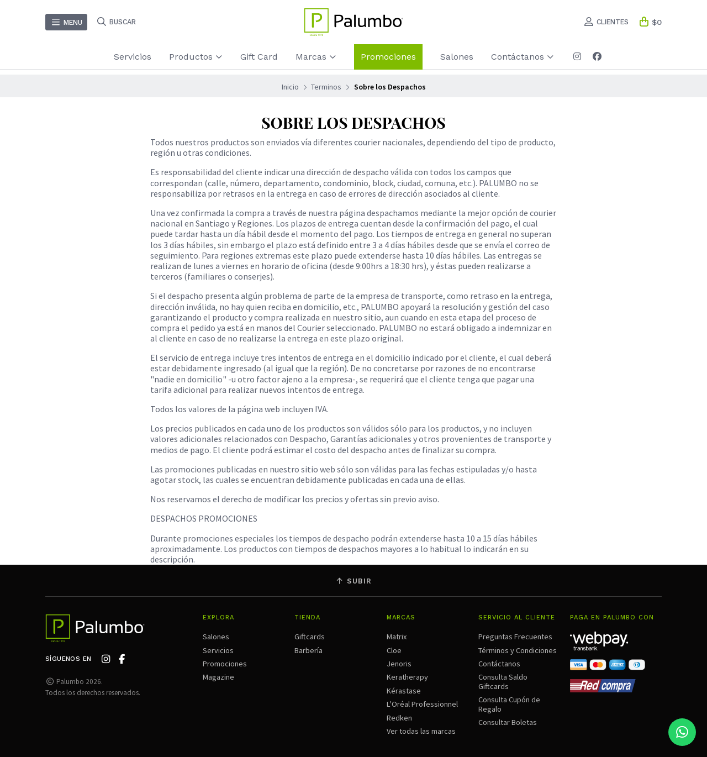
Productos (196, 56)
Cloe (394, 650)
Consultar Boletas (507, 722)
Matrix (397, 637)
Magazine (218, 677)
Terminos (326, 87)
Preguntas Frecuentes (515, 637)
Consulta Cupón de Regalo (509, 704)
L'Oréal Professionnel (422, 704)
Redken (399, 718)
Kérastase (404, 691)
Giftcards (309, 637)
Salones (456, 56)
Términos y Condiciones (517, 650)
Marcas (316, 56)
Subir (353, 581)
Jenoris (399, 664)
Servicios (132, 56)
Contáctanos (522, 56)
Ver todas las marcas (421, 731)
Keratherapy (407, 677)
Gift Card (259, 56)
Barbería (308, 650)
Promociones (388, 56)
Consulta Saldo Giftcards (502, 681)
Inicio (290, 87)
